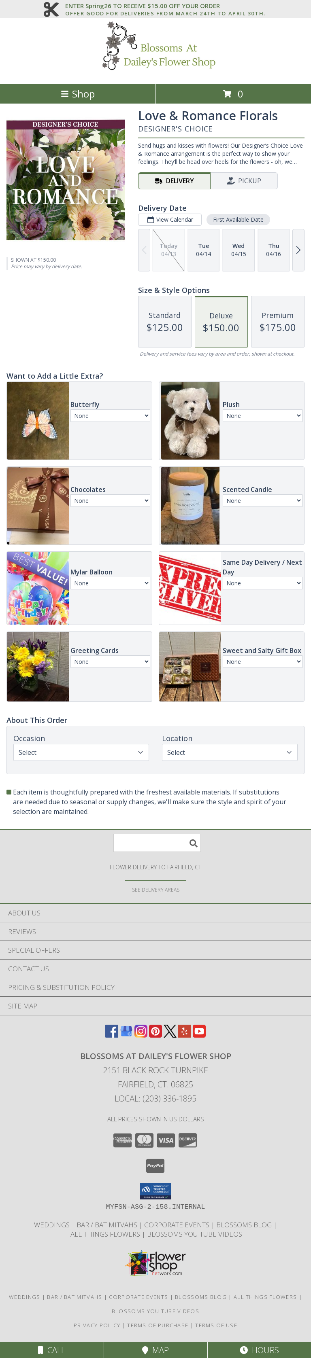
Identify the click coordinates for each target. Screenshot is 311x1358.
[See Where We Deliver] (155, 889)
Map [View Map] (155, 1350)
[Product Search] (157, 843)
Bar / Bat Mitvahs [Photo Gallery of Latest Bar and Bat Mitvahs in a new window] (108, 1224)
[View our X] (170, 1035)
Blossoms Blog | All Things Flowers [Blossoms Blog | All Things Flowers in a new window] (237, 1297)
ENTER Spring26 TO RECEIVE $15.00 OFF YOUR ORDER (165, 6)
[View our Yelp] (184, 1035)
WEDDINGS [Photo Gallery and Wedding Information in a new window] (52, 1224)
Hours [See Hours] (259, 1350)
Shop (78, 93)
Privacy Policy (97, 1325)
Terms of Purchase (157, 1325)
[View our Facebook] (111, 1035)
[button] (155, 1191)
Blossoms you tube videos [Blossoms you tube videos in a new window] (194, 1234)
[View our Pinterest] (155, 1035)
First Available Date (238, 219)
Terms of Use (216, 1325)
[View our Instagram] (140, 1035)
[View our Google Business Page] (126, 1035)
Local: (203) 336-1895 (155, 1098)
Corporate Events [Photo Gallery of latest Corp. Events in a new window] (177, 1224)
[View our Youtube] (199, 1035)
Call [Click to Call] (51, 1350)
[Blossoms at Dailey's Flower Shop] (155, 72)
